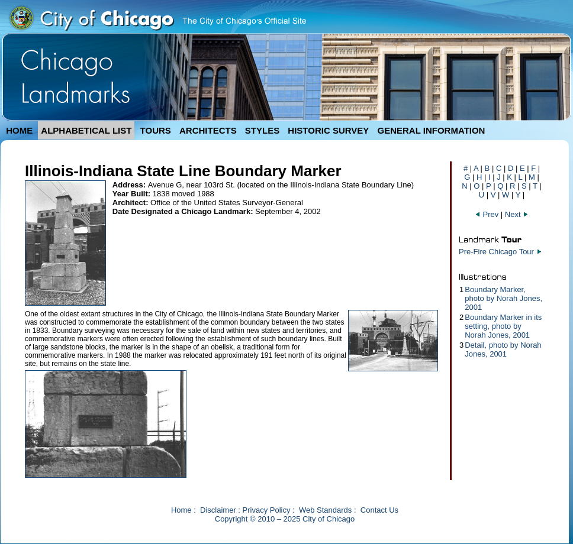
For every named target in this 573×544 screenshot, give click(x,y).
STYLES (262, 130)
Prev (488, 214)
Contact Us (379, 510)
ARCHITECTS (208, 130)
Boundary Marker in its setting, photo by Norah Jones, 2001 (503, 326)
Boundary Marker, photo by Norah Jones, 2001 (503, 298)
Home (181, 510)
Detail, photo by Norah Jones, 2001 (503, 349)
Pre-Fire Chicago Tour (496, 251)
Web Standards (325, 510)
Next (517, 214)
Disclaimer (218, 510)
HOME (19, 130)
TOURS (155, 130)
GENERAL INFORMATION (431, 130)
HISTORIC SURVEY (328, 130)
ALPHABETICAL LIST (86, 130)
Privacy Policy (267, 510)
